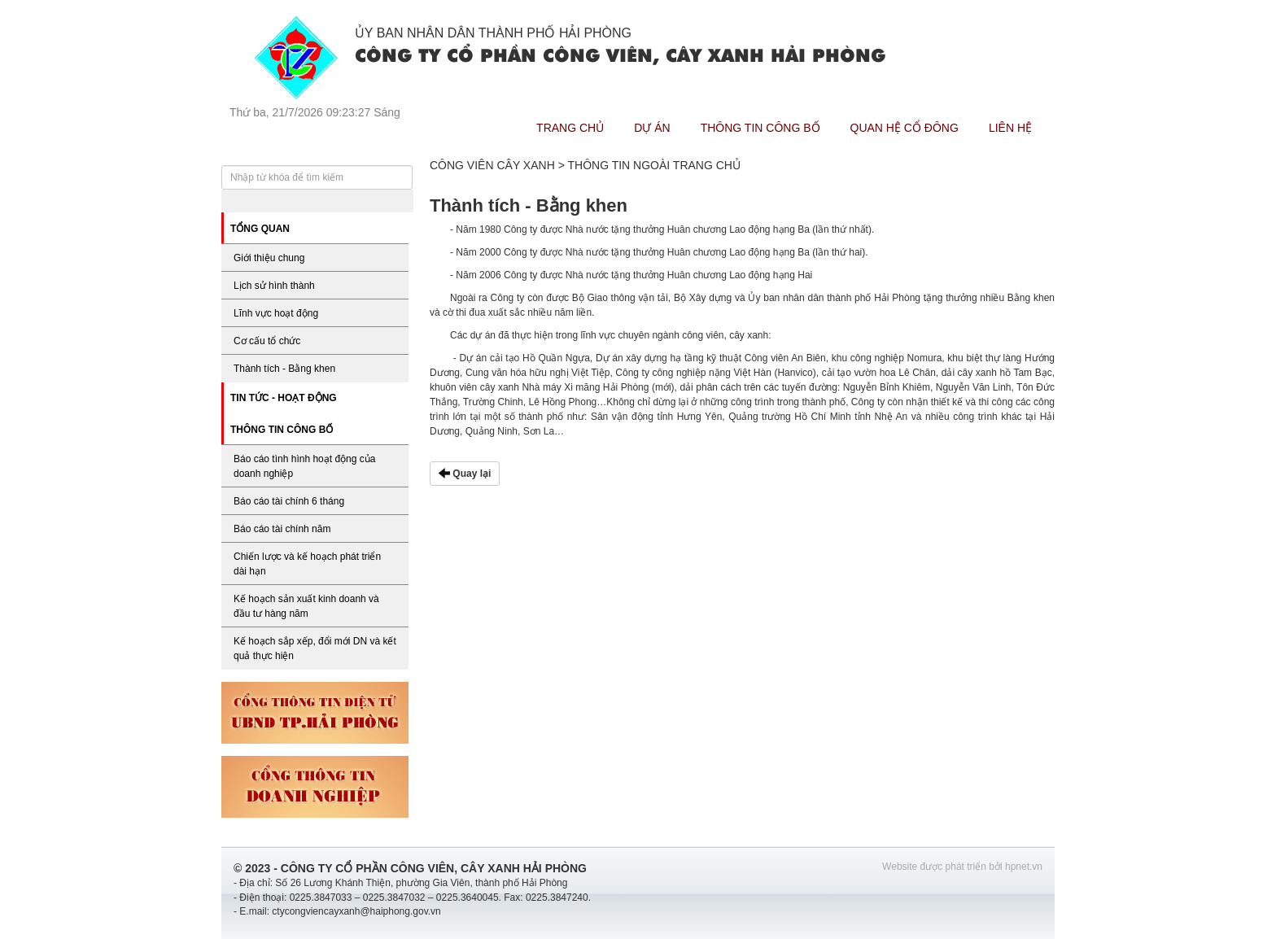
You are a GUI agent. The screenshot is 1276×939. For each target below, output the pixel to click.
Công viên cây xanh (492, 165)
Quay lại (465, 473)
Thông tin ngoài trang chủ (654, 165)
